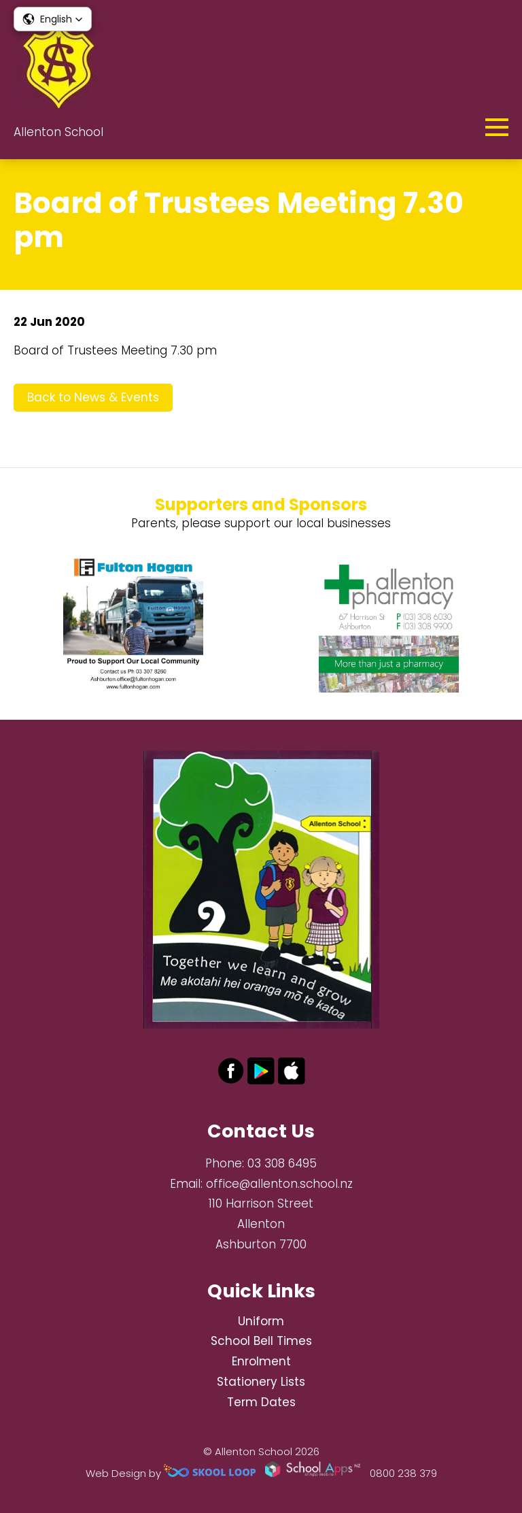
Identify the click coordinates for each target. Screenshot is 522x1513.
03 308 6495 (282, 1163)
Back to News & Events (93, 397)
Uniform (261, 1321)
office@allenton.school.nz (279, 1184)
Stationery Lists (261, 1382)
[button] (52, 19)
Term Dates (261, 1402)
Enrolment (261, 1361)
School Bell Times (261, 1341)
